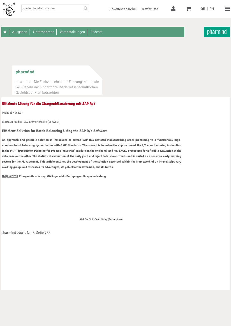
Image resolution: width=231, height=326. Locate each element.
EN (212, 9)
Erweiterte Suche (122, 9)
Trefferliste (149, 9)
